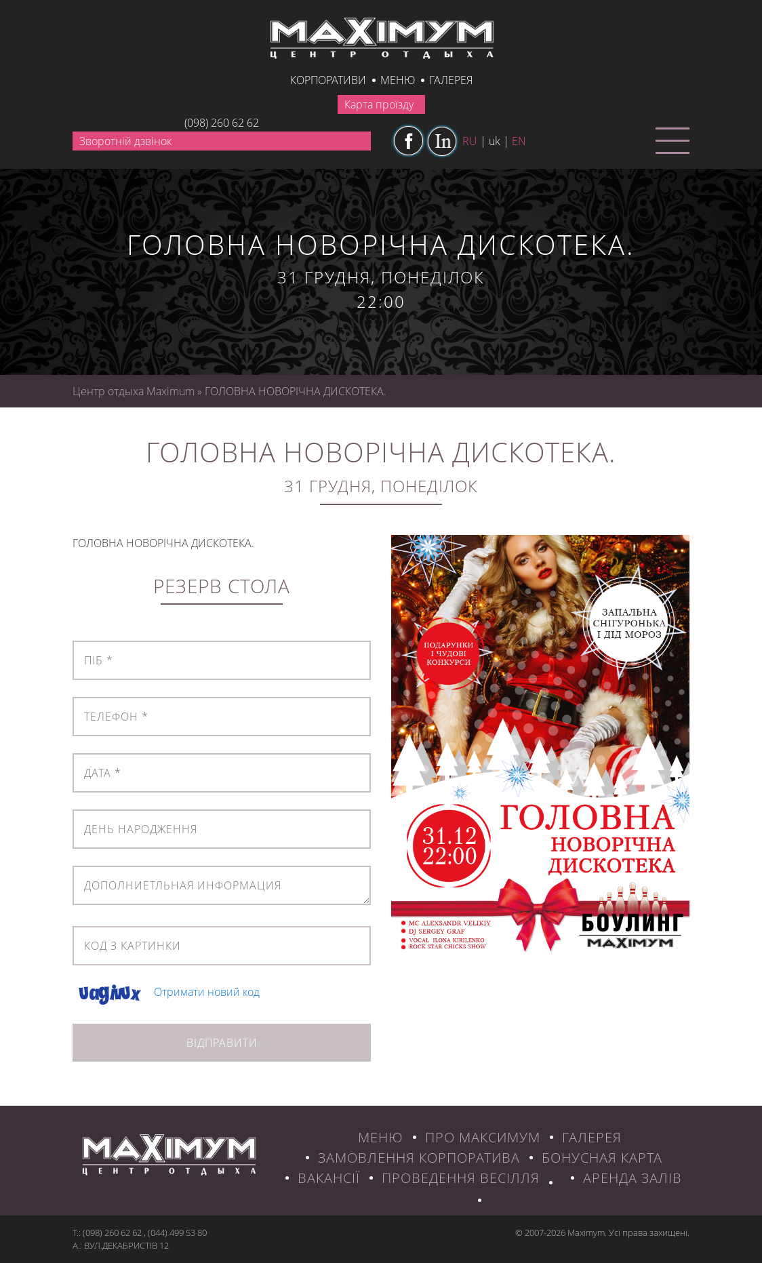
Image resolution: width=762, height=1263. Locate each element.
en (519, 141)
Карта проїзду (379, 104)
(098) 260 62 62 (221, 122)
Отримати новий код (207, 991)
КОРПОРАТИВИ (328, 80)
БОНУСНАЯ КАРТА (602, 1157)
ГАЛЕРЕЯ (592, 1137)
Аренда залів (632, 1178)
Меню (397, 80)
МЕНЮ (380, 1137)
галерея (451, 80)
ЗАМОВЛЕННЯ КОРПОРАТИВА (419, 1157)
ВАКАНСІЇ (329, 1178)
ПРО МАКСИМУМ (482, 1137)
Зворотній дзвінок (125, 141)
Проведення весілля (461, 1178)
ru (469, 141)
